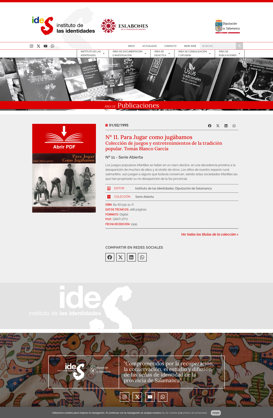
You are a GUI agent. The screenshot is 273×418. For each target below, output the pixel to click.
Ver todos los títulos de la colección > (209, 234)
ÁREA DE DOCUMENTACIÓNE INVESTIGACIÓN (130, 53)
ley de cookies (169, 412)
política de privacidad (194, 412)
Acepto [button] (215, 413)
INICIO (131, 46)
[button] (210, 125)
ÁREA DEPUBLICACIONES (230, 53)
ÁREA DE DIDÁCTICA (162, 53)
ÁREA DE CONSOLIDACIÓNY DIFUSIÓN (194, 53)
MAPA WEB (190, 46)
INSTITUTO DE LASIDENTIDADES (93, 53)
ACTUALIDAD (149, 46)
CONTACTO (170, 46)
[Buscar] (239, 46)
